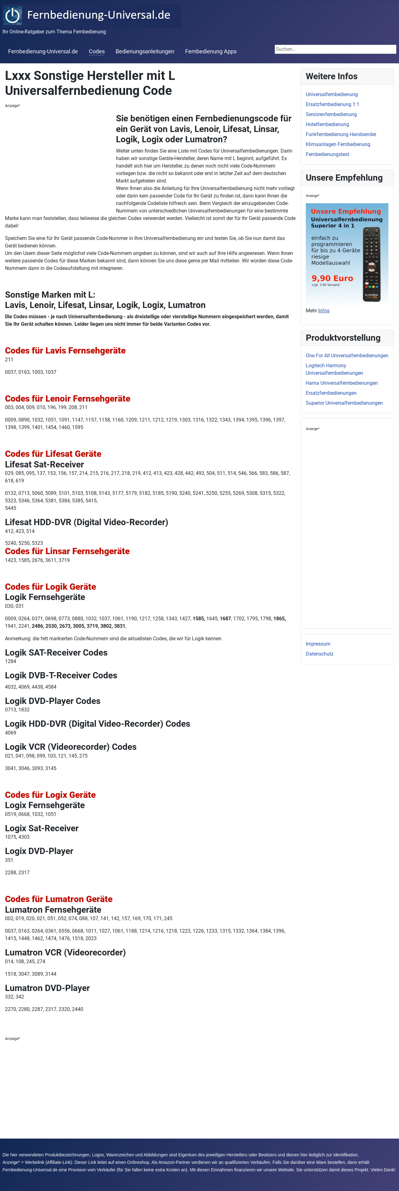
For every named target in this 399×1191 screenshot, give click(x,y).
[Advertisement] (60, 160)
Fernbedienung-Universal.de (43, 51)
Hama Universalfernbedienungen (342, 383)
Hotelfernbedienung (327, 124)
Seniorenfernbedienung (331, 114)
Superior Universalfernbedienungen (344, 403)
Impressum (318, 644)
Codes (97, 51)
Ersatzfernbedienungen (331, 393)
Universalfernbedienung (332, 94)
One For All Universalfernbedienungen (347, 356)
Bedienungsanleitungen (145, 51)
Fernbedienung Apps (211, 51)
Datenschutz (320, 654)
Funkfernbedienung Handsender (341, 134)
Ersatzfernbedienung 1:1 (332, 104)
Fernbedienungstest (327, 154)
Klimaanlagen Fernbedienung (338, 144)
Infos (323, 311)
